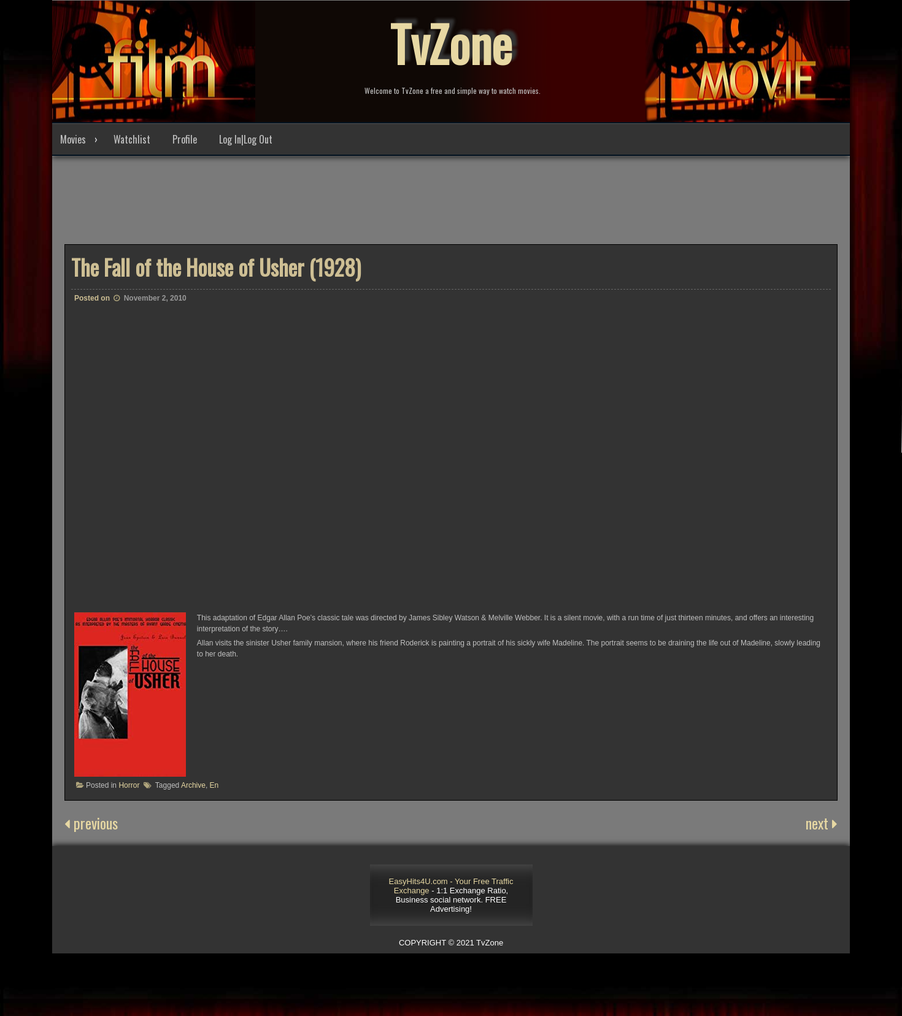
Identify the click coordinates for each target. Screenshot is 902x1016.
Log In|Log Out (245, 139)
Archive (193, 785)
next (822, 823)
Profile (184, 139)
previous (91, 823)
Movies (73, 139)
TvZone (451, 43)
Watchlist (132, 139)
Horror (128, 785)
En (214, 785)
